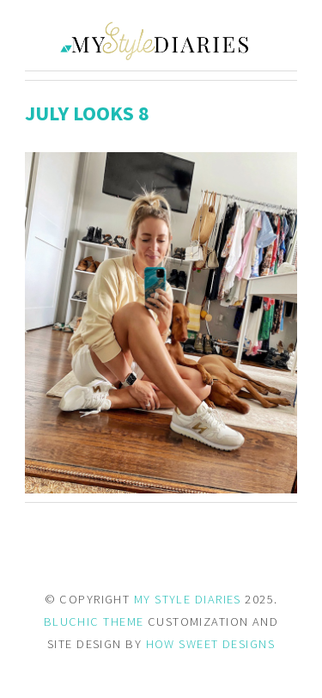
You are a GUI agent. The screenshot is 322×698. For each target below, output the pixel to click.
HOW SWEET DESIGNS (210, 644)
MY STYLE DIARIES (187, 599)
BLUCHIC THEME (94, 621)
